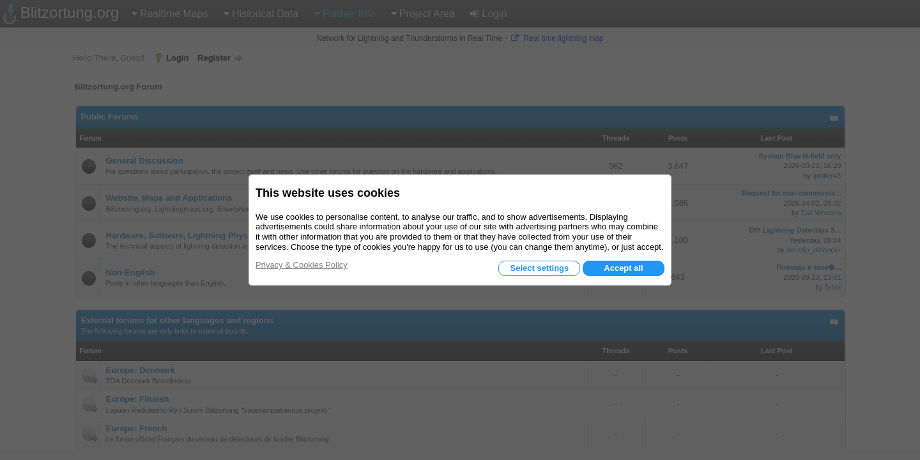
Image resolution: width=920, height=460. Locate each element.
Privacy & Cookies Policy (302, 265)
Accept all (623, 268)
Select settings (539, 268)
